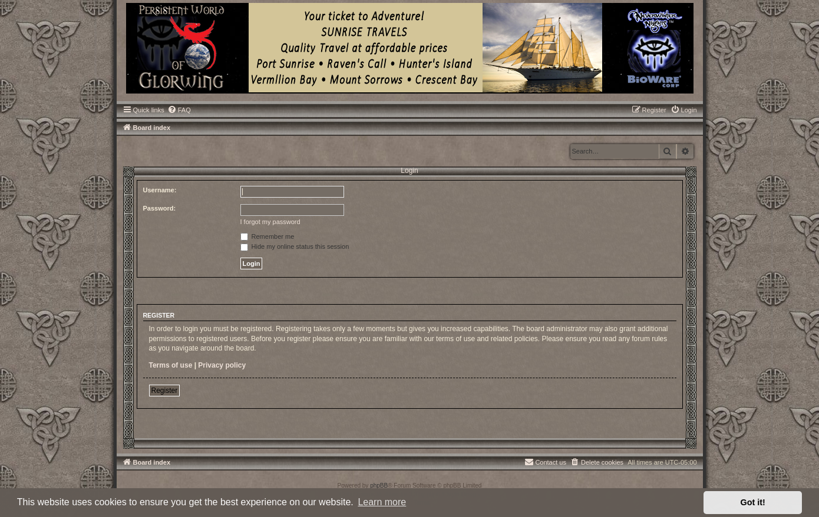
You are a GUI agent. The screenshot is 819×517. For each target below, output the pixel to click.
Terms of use (171, 365)
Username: (160, 190)
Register (164, 390)
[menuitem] (179, 110)
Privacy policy (222, 365)
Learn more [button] (382, 502)
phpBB (379, 485)
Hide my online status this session (294, 246)
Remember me (267, 236)
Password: (159, 208)
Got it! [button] (753, 502)
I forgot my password (270, 221)
